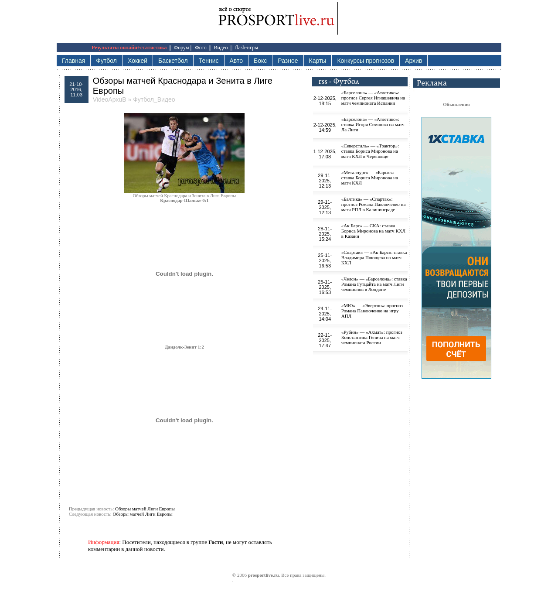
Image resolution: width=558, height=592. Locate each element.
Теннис (209, 60)
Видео (221, 47)
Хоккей (137, 60)
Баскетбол (173, 60)
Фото (200, 47)
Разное (288, 60)
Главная (73, 60)
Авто (236, 60)
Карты (318, 60)
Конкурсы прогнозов (365, 60)
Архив (413, 60)
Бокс (260, 60)
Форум (181, 47)
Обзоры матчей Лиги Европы (145, 508)
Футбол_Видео (154, 99)
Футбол (106, 60)
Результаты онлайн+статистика (129, 47)
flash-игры (246, 47)
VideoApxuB (109, 99)
